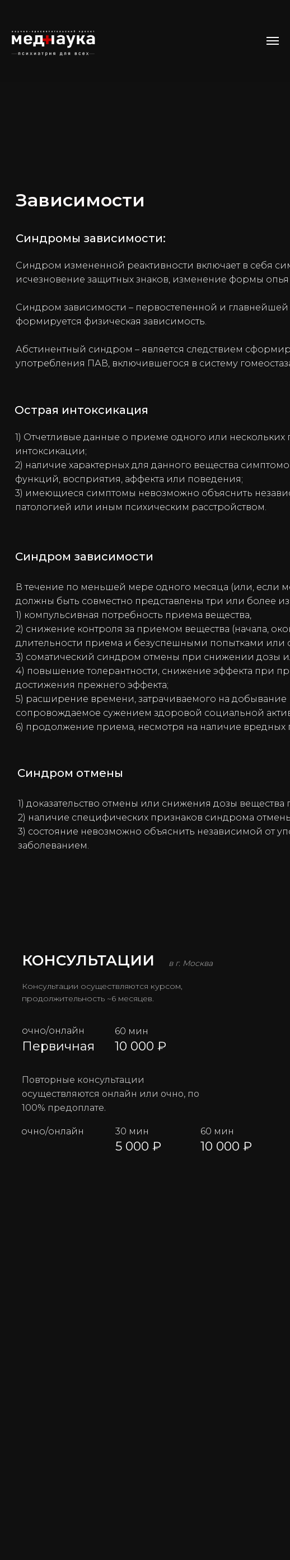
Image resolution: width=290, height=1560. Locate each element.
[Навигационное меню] (272, 41)
